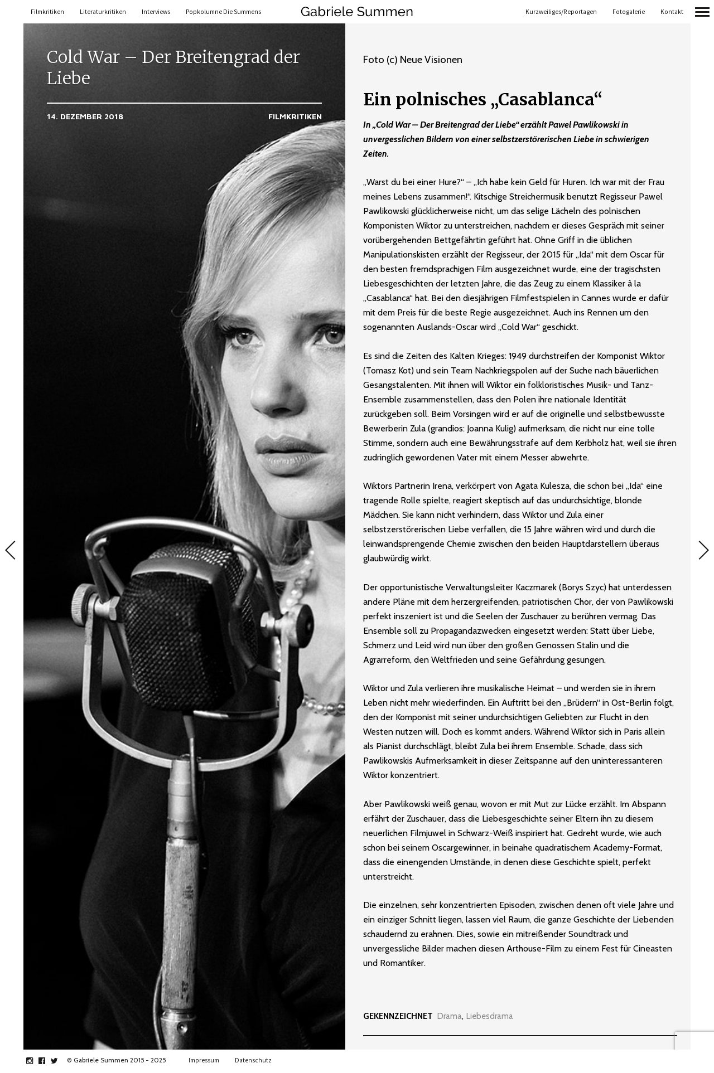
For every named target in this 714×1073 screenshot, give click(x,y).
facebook (47, 1061)
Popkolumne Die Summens (223, 12)
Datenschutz (253, 1060)
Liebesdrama (489, 1016)
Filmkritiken (47, 12)
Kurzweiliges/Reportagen (561, 12)
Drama (449, 1016)
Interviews (156, 12)
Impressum (204, 1060)
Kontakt (671, 12)
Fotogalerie (628, 12)
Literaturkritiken (103, 12)
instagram (35, 1061)
